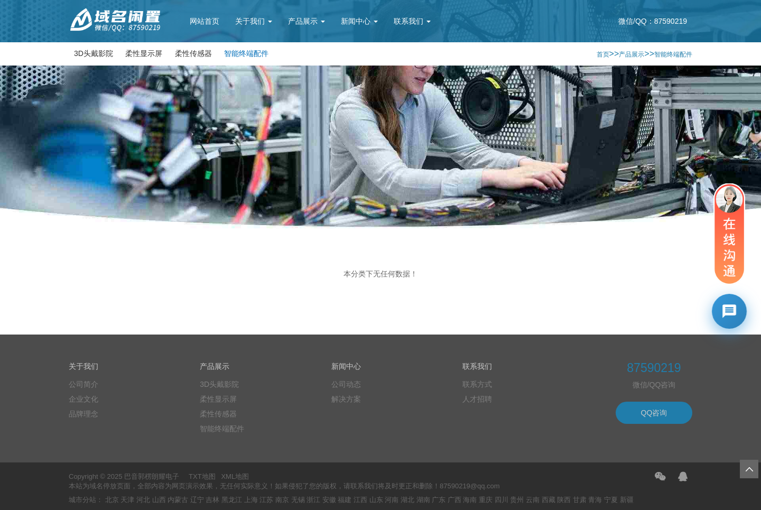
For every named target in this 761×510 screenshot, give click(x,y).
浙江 (313, 500)
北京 (112, 500)
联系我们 (412, 21)
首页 (603, 54)
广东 (439, 500)
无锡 (298, 500)
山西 (159, 500)
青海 (595, 500)
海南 (470, 500)
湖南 (423, 500)
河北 (143, 500)
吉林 (212, 500)
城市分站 (82, 500)
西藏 (548, 500)
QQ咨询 (654, 413)
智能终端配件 (246, 53)
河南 (391, 500)
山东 (376, 500)
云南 (533, 500)
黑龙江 (231, 500)
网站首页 (204, 21)
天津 (127, 500)
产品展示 (306, 21)
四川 (501, 500)
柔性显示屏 (143, 53)
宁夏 (611, 500)
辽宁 (197, 500)
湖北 (407, 500)
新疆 (627, 500)
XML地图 (235, 476)
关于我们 (253, 21)
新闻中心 (359, 21)
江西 (360, 500)
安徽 (329, 500)
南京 (282, 500)
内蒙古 (178, 500)
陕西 (564, 500)
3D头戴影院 (93, 53)
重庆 (486, 500)
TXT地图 (202, 476)
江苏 (266, 500)
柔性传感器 (193, 53)
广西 (454, 500)
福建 (344, 500)
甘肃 (580, 500)
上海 (251, 500)
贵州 (517, 500)
